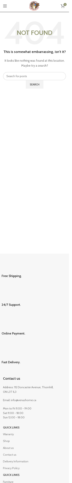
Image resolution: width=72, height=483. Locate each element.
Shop (6, 441)
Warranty (8, 434)
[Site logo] (34, 5)
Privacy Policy (11, 468)
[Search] (34, 76)
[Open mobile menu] (5, 6)
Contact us (11, 378)
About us (8, 448)
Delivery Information (15, 461)
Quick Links (11, 427)
